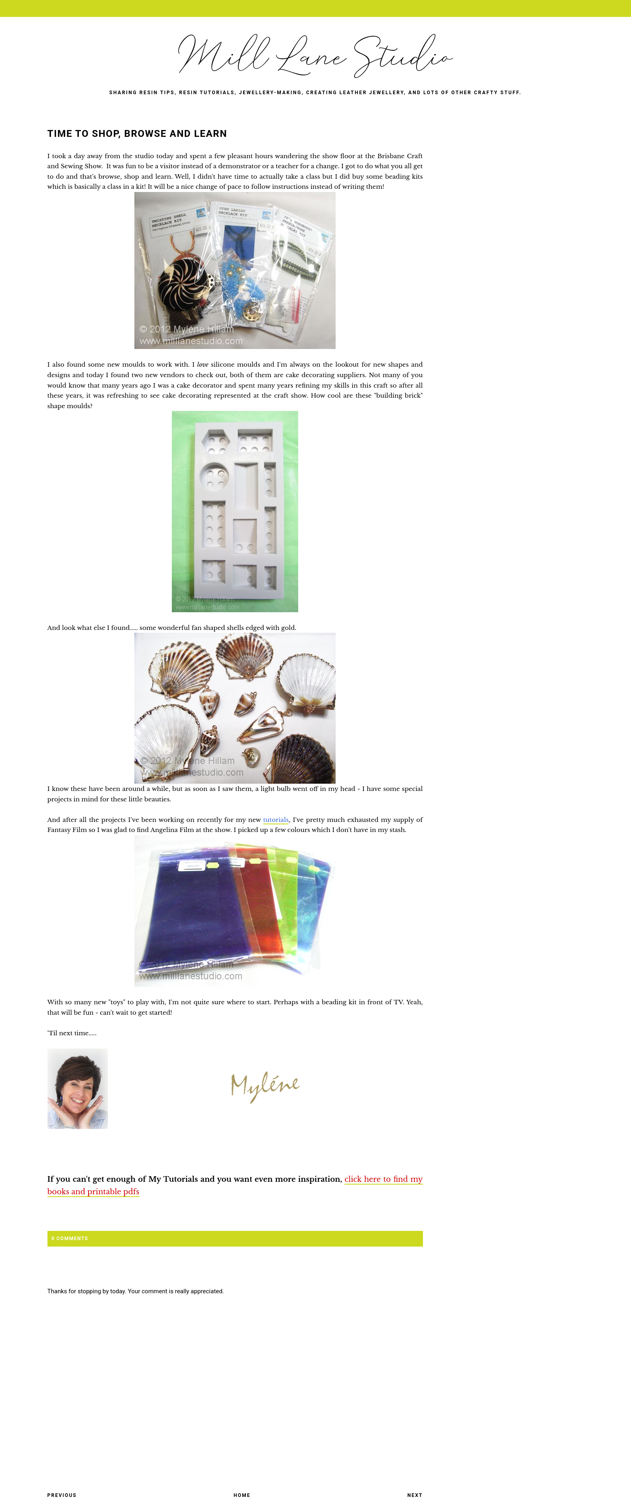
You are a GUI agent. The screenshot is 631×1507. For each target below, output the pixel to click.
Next (415, 1495)
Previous (62, 1495)
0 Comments (70, 1238)
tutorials (276, 820)
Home (241, 1495)
